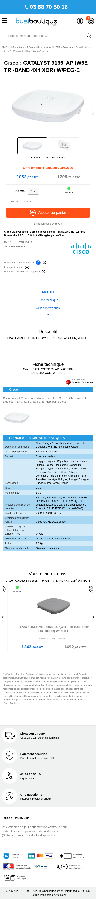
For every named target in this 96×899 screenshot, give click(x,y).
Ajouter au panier (48, 213)
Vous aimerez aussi (48, 308)
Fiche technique (48, 300)
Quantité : (20, 190)
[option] (48, 106)
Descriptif (48, 291)
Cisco (13, 242)
